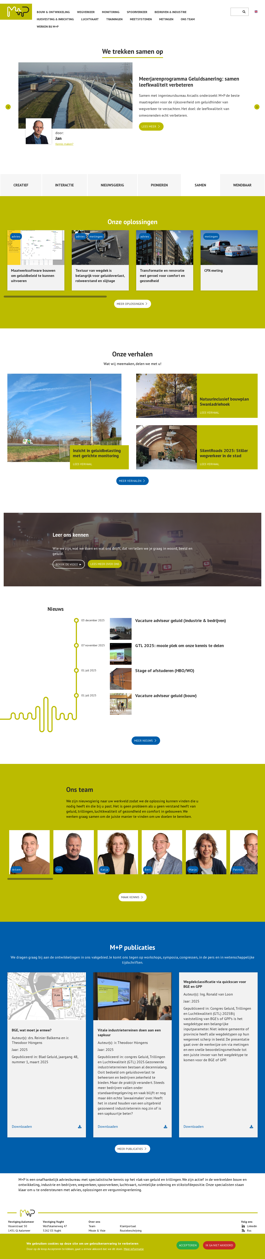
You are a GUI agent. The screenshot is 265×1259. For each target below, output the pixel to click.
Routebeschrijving (131, 1230)
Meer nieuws (143, 740)
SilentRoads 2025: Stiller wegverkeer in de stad (224, 453)
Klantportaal (128, 1226)
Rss (249, 1230)
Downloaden (22, 1126)
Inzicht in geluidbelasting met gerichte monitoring (97, 453)
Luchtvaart (90, 19)
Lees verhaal (82, 464)
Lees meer (149, 126)
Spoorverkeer (137, 12)
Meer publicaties (130, 1149)
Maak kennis (130, 897)
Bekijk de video (67, 564)
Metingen (166, 19)
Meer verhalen (130, 481)
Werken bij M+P (48, 26)
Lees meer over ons (104, 564)
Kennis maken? (64, 144)
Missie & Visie (97, 1230)
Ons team (188, 19)
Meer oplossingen (130, 304)
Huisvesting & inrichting (55, 19)
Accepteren (188, 1245)
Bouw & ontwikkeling (53, 12)
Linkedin (252, 1226)
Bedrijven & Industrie (170, 12)
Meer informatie (134, 1248)
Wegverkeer (86, 12)
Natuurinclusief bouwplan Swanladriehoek (224, 401)
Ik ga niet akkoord (219, 1245)
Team (92, 1226)
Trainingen (114, 19)
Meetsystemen (141, 19)
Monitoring (110, 12)
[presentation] (8, 106)
